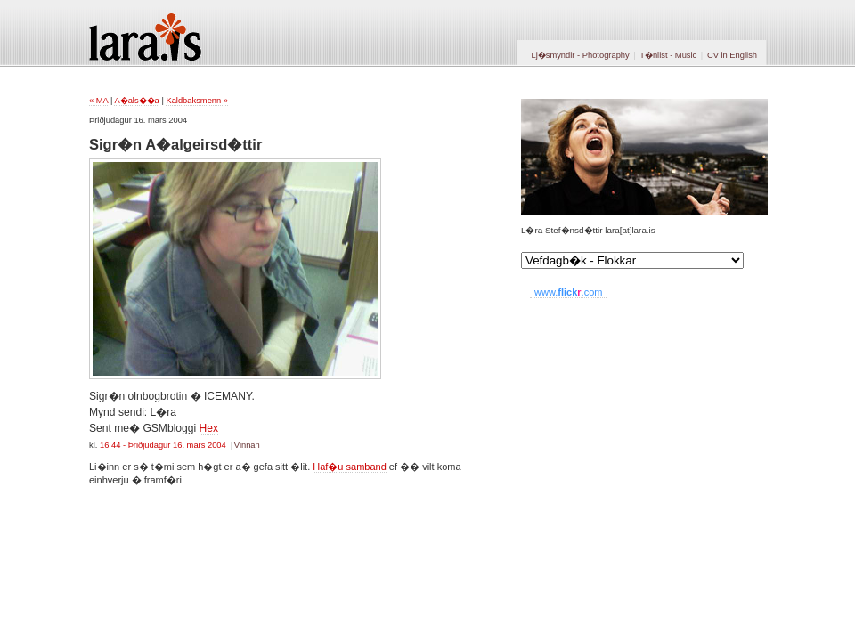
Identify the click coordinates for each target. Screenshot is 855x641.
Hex (209, 428)
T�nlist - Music (667, 55)
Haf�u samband (350, 466)
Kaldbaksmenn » (197, 100)
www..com (568, 292)
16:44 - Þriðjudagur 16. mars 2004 (163, 445)
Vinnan (247, 445)
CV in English (732, 55)
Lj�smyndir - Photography (580, 55)
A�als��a (136, 100)
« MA (98, 100)
